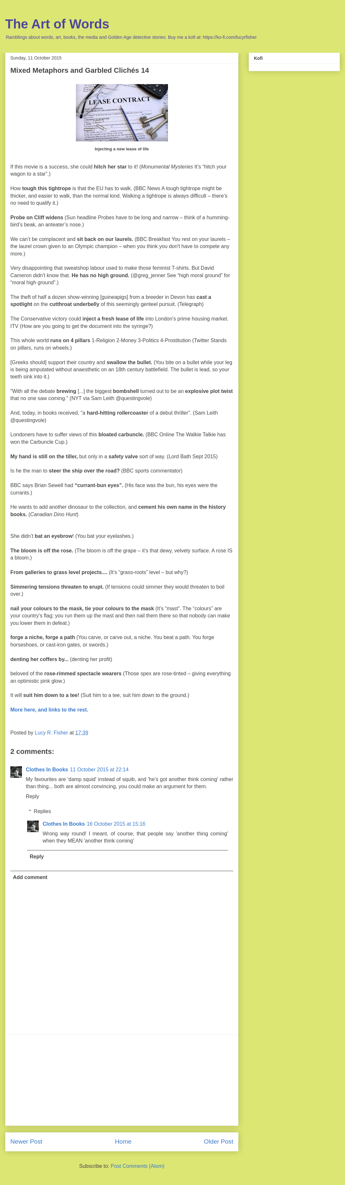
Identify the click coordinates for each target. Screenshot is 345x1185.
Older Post (218, 1141)
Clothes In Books (47, 769)
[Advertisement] (121, 1080)
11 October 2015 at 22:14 (99, 769)
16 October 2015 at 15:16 (116, 824)
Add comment (30, 877)
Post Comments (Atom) (137, 1166)
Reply (32, 796)
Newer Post (26, 1141)
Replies (42, 811)
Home (123, 1141)
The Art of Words (57, 24)
